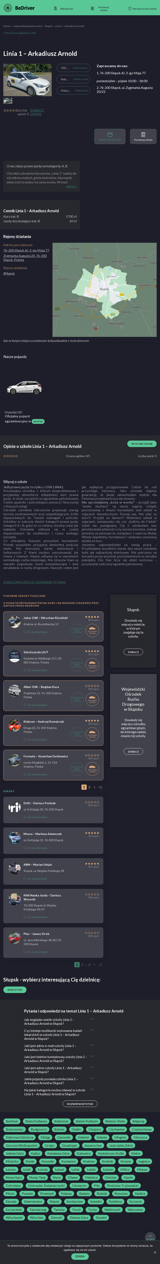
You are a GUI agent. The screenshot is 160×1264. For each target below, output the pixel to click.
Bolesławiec (14, 1129)
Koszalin (48, 1161)
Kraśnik (107, 1161)
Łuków (108, 1169)
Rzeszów (121, 1193)
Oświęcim (79, 1185)
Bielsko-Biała (115, 1121)
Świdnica (115, 1201)
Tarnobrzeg (37, 1210)
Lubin (75, 1169)
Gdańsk (83, 1137)
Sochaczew (75, 1201)
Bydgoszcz (39, 1129)
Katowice (84, 1153)
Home (6, 26)
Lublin (91, 1169)
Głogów (120, 1137)
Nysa (56, 1177)
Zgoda (80, 1256)
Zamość (56, 1217)
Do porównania (35, 632)
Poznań (27, 1193)
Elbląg (45, 1137)
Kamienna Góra (58, 1153)
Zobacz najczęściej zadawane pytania (34, 582)
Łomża (43, 1169)
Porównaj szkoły (143, 136)
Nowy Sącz (14, 1177)
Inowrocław (93, 1145)
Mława (142, 1169)
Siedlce (140, 1193)
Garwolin (63, 1137)
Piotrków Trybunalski (122, 1185)
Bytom (59, 1129)
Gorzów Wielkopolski (21, 1145)
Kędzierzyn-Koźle (111, 1153)
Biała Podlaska (36, 1121)
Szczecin (135, 1201)
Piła (97, 1185)
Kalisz (35, 1153)
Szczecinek (14, 1210)
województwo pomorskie (28, 26)
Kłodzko (12, 1161)
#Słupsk (9, 273)
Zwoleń (101, 1217)
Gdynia (102, 1137)
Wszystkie (15, 989)
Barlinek (12, 1121)
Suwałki (95, 1201)
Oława (73, 1177)
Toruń (76, 1210)
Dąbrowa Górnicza (19, 1137)
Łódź (26, 1169)
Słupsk (48, 26)
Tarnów (59, 1210)
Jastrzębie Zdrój (121, 1145)
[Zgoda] (155, 1252)
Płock (10, 1193)
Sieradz (11, 1201)
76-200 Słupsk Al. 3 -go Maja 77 (26, 250)
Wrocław (36, 1217)
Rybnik (102, 1193)
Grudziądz (69, 1145)
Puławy (66, 1193)
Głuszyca (140, 1137)
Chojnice (95, 1129)
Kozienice (68, 1161)
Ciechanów (116, 1129)
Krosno (126, 1161)
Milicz (125, 1169)
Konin (30, 1161)
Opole (128, 1177)
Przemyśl (47, 1193)
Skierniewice (33, 1201)
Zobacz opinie (37, 112)
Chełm (76, 1129)
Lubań (59, 1169)
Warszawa (135, 1210)
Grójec (50, 1145)
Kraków (89, 1161)
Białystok (61, 1121)
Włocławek (14, 1217)
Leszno (11, 1169)
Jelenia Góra (15, 1153)
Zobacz (133, 652)
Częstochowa (141, 1129)
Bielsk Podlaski (87, 1121)
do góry (150, 1237)
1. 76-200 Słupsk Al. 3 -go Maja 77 (121, 73)
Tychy (92, 1210)
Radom (84, 1193)
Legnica (144, 1161)
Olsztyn (110, 1177)
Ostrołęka (13, 1185)
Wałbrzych (112, 1210)
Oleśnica (91, 1177)
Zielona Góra (79, 1217)
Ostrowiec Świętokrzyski (46, 1185)
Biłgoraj (138, 1121)
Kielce (135, 1153)
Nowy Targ (37, 1177)
